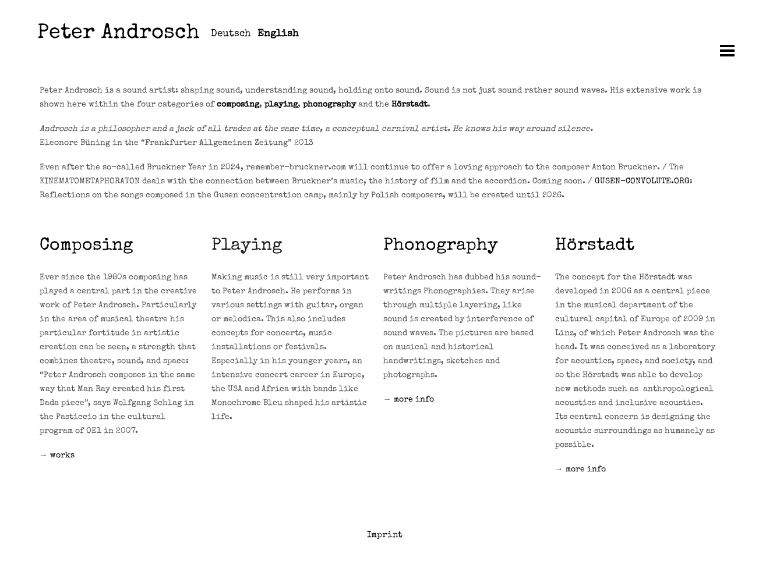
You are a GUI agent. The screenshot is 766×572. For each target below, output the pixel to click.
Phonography (440, 246)
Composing (86, 246)
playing (281, 105)
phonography (329, 105)
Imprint (385, 535)
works (62, 456)
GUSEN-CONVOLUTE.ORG (642, 181)
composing (238, 105)
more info (414, 400)
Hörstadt (409, 105)
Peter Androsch (118, 34)
